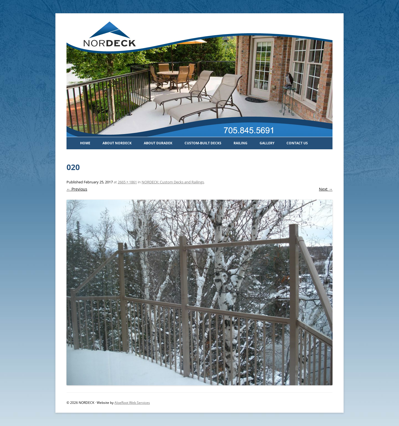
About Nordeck (117, 143)
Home (85, 143)
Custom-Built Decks (203, 143)
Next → (325, 189)
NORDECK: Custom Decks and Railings (173, 181)
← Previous (76, 189)
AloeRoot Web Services (132, 402)
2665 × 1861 (127, 181)
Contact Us (297, 143)
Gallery (267, 143)
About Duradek (158, 143)
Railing (240, 143)
